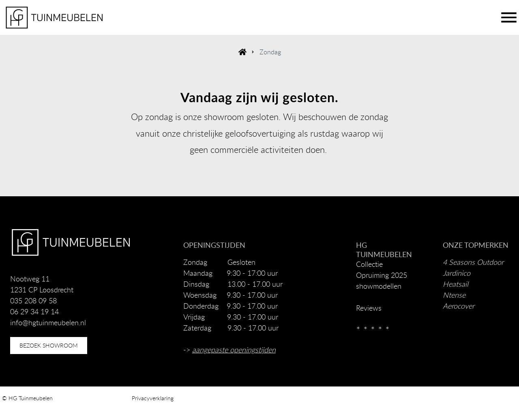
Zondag (270, 51)
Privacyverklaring (153, 398)
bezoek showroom (48, 345)
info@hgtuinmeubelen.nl (48, 322)
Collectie (369, 264)
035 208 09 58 (33, 300)
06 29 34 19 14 (34, 311)
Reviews (369, 308)
